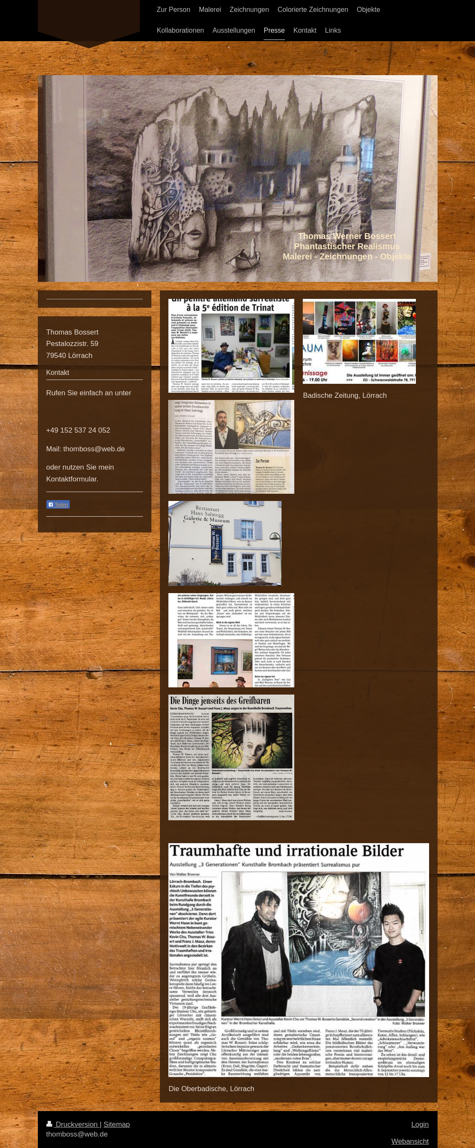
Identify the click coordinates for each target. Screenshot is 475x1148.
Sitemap (117, 1124)
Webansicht (410, 1141)
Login (420, 1124)
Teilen (58, 505)
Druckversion (73, 1124)
